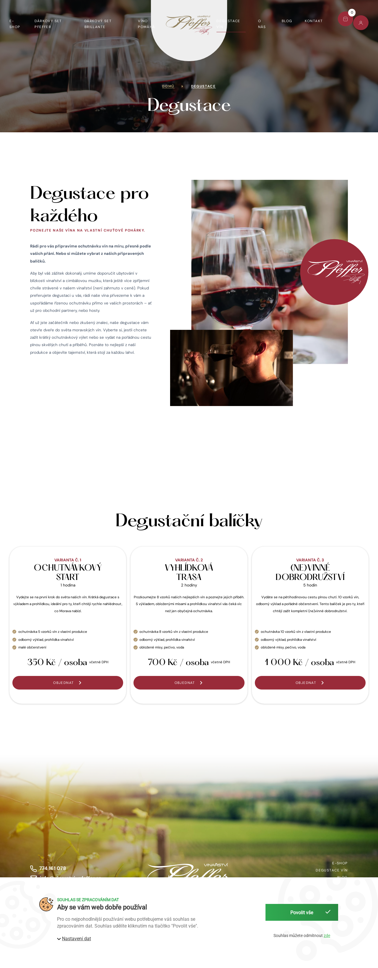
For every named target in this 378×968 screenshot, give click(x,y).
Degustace (203, 86)
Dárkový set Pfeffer (48, 24)
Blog (287, 21)
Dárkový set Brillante (98, 24)
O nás (262, 24)
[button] (67, 682)
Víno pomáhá (146, 24)
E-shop (14, 24)
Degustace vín (228, 24)
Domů (168, 86)
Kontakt (314, 21)
